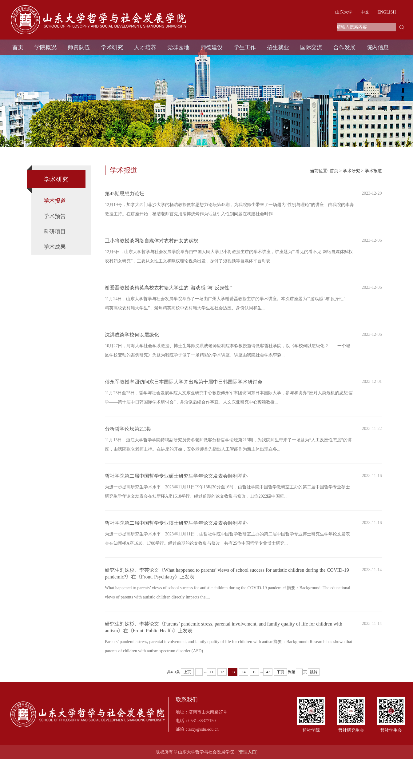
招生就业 (278, 47)
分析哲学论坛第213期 (128, 435)
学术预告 (55, 216)
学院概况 (45, 47)
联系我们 (187, 700)
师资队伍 (79, 47)
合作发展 (344, 47)
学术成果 (55, 247)
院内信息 (378, 47)
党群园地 (178, 47)
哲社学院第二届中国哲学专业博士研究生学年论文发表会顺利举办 (176, 529)
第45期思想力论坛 (124, 199)
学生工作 (245, 47)
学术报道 (55, 201)
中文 (365, 12)
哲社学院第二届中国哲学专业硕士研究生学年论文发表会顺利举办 (176, 482)
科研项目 (55, 231)
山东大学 (343, 12)
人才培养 (145, 47)
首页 (17, 47)
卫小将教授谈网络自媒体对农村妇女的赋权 (151, 246)
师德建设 (212, 47)
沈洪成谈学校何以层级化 (132, 341)
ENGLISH (387, 12)
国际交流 (311, 47)
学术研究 (112, 47)
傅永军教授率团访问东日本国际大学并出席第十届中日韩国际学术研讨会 (183, 388)
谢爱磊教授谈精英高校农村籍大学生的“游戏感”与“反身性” (168, 293)
